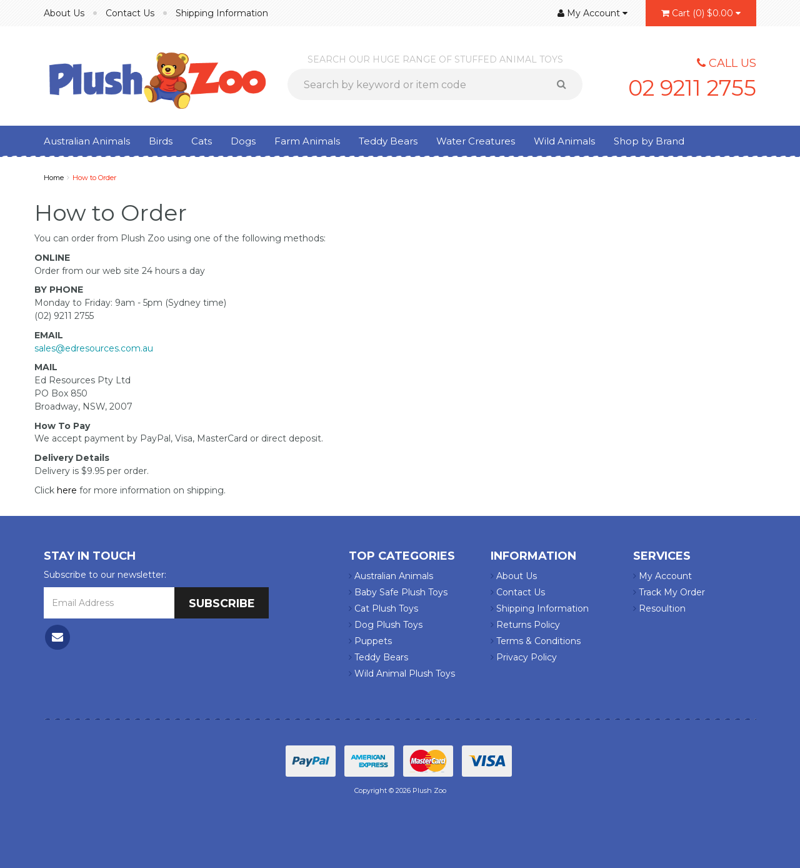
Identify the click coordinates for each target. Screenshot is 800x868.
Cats (201, 141)
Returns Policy (525, 624)
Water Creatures (475, 141)
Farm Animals (307, 141)
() (701, 13)
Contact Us (130, 13)
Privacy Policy (524, 657)
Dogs (243, 141)
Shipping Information (222, 13)
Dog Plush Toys (385, 624)
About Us (64, 13)
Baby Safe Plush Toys (398, 592)
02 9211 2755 (690, 87)
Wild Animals (564, 141)
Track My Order (669, 592)
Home (54, 177)
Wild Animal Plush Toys (402, 673)
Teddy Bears (388, 141)
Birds (160, 141)
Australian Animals (87, 141)
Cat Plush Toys (383, 608)
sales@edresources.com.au (93, 348)
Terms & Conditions (536, 641)
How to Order (94, 177)
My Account (662, 576)
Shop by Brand (649, 141)
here (67, 490)
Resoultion (659, 608)
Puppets (370, 641)
